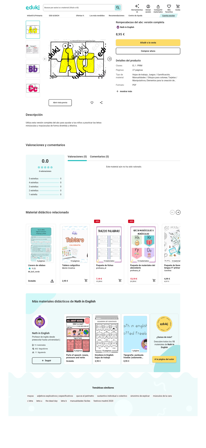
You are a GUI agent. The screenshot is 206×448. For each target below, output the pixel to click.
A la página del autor (164, 359)
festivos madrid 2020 (103, 401)
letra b (64, 401)
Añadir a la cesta (148, 42)
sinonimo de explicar (140, 396)
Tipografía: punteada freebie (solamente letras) (133, 356)
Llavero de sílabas (36, 265)
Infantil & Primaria (36, 16)
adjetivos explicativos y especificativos (55, 396)
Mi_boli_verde (34, 272)
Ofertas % (80, 16)
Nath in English (127, 27)
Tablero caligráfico (71, 265)
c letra (30, 401)
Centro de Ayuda (135, 16)
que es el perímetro (85, 396)
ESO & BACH (55, 16)
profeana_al (101, 268)
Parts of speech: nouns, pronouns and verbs (77, 356)
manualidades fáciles (80, 401)
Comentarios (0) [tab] (99, 156)
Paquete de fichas (104, 265)
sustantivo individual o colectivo (112, 396)
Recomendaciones (116, 16)
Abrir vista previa (60, 103)
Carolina (167, 270)
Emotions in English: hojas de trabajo (104, 356)
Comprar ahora (148, 51)
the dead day (52, 401)
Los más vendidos (97, 16)
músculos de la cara (162, 396)
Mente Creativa (68, 268)
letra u (39, 401)
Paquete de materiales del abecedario (142, 266)
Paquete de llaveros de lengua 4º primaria (175, 266)
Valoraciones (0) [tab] (77, 156)
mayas (30, 396)
